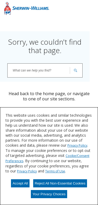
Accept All (20, 183)
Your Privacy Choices (48, 194)
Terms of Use (55, 171)
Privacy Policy (77, 145)
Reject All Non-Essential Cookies (60, 183)
